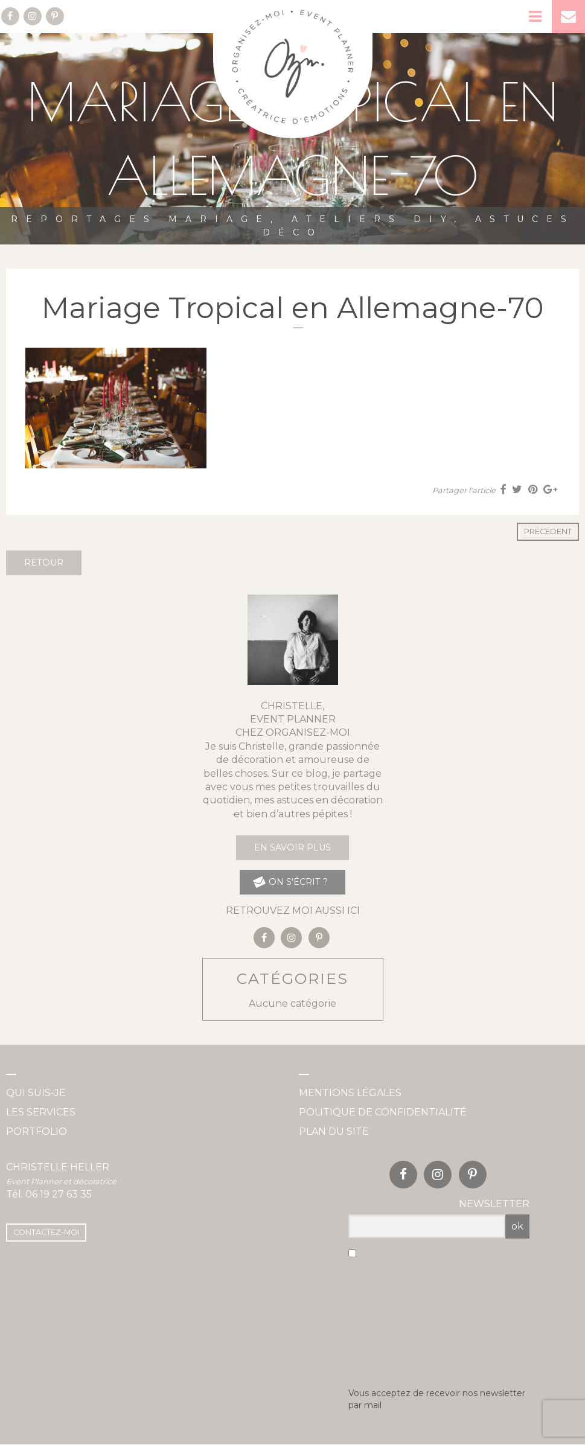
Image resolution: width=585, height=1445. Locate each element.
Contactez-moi (46, 1232)
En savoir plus (292, 847)
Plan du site (334, 1131)
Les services (40, 1112)
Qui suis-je (36, 1093)
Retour (43, 562)
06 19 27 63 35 (58, 1194)
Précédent (548, 531)
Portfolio (36, 1131)
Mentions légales (350, 1093)
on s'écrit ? (289, 882)
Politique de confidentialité (383, 1112)
